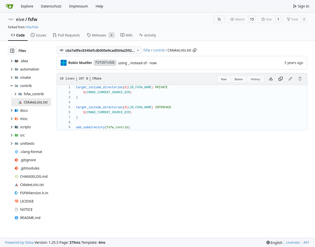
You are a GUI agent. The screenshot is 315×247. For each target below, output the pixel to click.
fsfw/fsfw (31, 27)
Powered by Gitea (19, 242)
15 (252, 19)
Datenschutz (51, 6)
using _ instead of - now (137, 62)
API (306, 242)
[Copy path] (194, 50)
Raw (224, 79)
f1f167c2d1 (105, 62)
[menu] (274, 242)
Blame (239, 79)
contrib (159, 50)
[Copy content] (281, 79)
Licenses (293, 242)
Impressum (78, 6)
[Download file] (271, 79)
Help (99, 6)
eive (20, 19)
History (255, 79)
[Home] (9, 6)
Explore (27, 6)
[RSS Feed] (219, 19)
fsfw (32, 19)
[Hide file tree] (12, 50)
